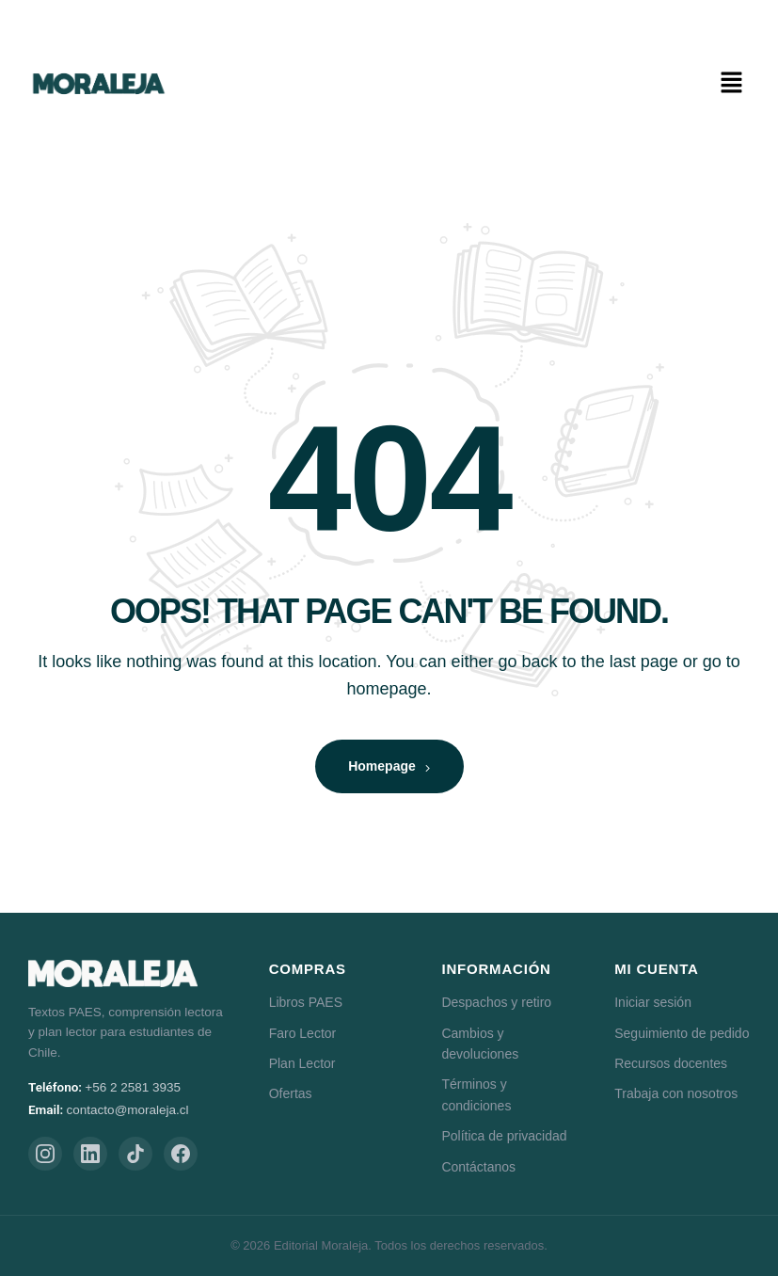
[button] (731, 83)
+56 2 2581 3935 (133, 1087)
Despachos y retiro (496, 1002)
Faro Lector (303, 1033)
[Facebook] (181, 1154)
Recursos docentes (670, 1063)
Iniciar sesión (652, 1002)
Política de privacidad (503, 1135)
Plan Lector (302, 1063)
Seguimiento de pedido (681, 1033)
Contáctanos (478, 1166)
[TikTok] (135, 1154)
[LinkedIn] (90, 1154)
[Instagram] (45, 1154)
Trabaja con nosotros (676, 1093)
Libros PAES (305, 1002)
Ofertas (290, 1093)
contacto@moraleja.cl (128, 1110)
